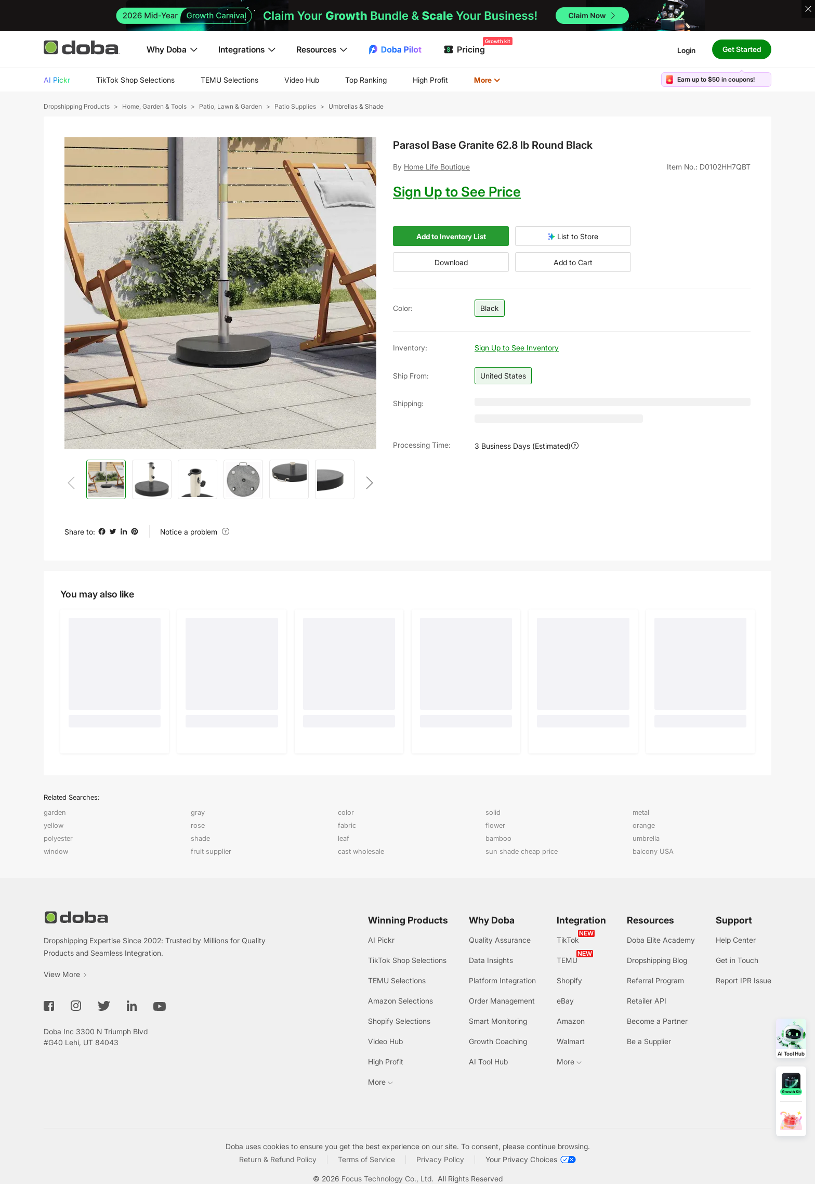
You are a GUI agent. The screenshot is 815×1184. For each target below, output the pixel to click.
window (56, 851)
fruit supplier (211, 851)
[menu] (285, 80)
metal (641, 812)
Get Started (741, 49)
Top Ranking (366, 79)
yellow (53, 825)
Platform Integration (502, 980)
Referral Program (655, 980)
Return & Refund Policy (278, 1159)
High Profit (430, 79)
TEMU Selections (229, 79)
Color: (403, 308)
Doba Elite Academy (661, 939)
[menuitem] (57, 80)
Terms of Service (366, 1159)
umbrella (646, 838)
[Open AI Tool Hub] (791, 1038)
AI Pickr (57, 79)
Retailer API (646, 1000)
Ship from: (411, 375)
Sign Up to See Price (457, 192)
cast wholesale (361, 851)
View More (65, 974)
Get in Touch (737, 960)
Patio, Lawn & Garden (230, 106)
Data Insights (491, 960)
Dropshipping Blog (657, 960)
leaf (343, 838)
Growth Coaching (498, 1041)
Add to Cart (573, 262)
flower (495, 825)
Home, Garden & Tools (154, 106)
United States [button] (503, 375)
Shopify (569, 980)
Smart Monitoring (498, 1021)
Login (686, 49)
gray (198, 812)
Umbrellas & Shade (356, 106)
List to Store (573, 236)
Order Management (502, 1000)
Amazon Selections (400, 1000)
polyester (58, 838)
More (487, 79)
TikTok (568, 939)
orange (644, 825)
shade (200, 838)
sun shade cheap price (521, 851)
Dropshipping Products (77, 106)
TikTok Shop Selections (135, 79)
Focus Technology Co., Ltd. (387, 1178)
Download (451, 262)
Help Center (736, 939)
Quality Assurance (500, 939)
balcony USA (653, 851)
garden (55, 812)
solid (493, 812)
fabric (347, 825)
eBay (565, 1000)
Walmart (571, 1041)
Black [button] (489, 308)
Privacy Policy (440, 1159)
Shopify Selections (399, 1021)
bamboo (498, 838)
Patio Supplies (295, 106)
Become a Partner (657, 1021)
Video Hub (301, 79)
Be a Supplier (649, 1041)
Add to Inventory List (451, 236)
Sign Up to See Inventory (517, 347)
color (346, 812)
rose (198, 825)
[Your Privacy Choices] (530, 1159)
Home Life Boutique (437, 166)
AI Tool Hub (488, 1061)
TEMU (567, 960)
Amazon (571, 1021)
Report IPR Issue (743, 980)
